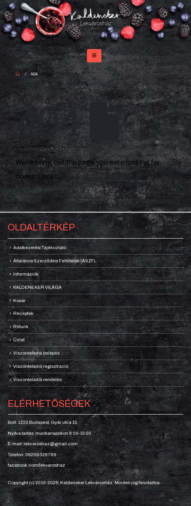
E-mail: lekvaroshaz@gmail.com (43, 443)
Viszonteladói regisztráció (40, 366)
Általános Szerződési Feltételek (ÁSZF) (54, 260)
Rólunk (20, 326)
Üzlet (18, 339)
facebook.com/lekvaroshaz (36, 465)
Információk (25, 274)
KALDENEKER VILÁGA (37, 287)
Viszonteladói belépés (36, 353)
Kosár (19, 300)
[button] (94, 55)
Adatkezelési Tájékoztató (39, 247)
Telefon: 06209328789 (32, 454)
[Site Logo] (95, 23)
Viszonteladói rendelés (37, 379)
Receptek (23, 313)
